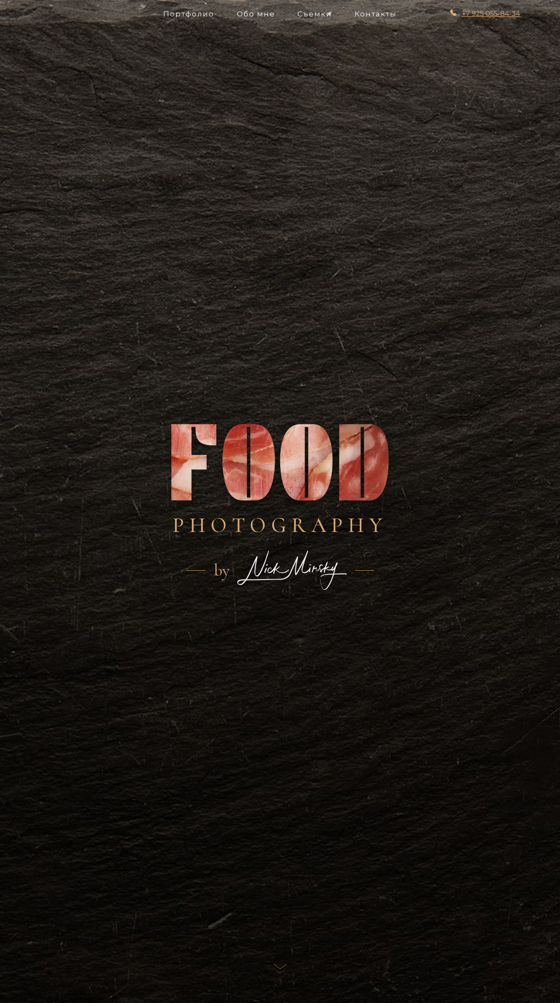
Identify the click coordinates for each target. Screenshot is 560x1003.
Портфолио (188, 14)
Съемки (314, 14)
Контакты (376, 14)
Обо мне (256, 14)
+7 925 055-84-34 (491, 14)
